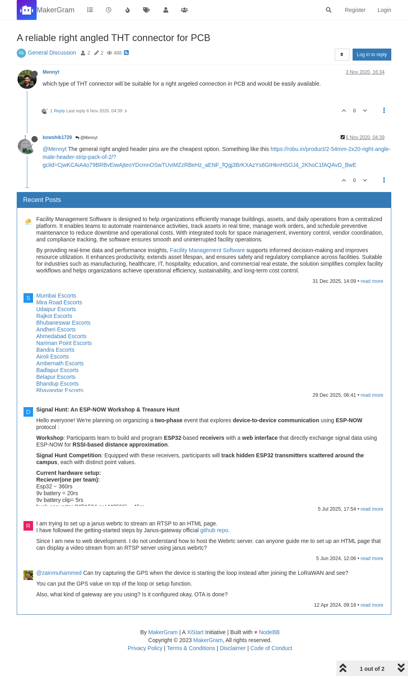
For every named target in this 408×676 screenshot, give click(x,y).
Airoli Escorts (52, 356)
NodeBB (269, 632)
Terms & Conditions (191, 648)
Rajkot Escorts (54, 316)
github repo (214, 530)
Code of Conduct (271, 648)
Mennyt (51, 72)
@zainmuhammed (59, 573)
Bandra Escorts (55, 350)
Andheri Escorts (56, 329)
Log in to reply (372, 54)
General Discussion (52, 52)
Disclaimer (233, 648)
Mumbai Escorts (56, 295)
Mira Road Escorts (59, 302)
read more (372, 281)
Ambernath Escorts (60, 363)
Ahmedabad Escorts (61, 336)
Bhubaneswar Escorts (63, 322)
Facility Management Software (207, 250)
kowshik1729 (57, 137)
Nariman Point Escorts (64, 343)
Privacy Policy (145, 648)
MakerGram (163, 632)
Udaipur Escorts (56, 309)
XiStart (195, 632)
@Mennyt (86, 137)
